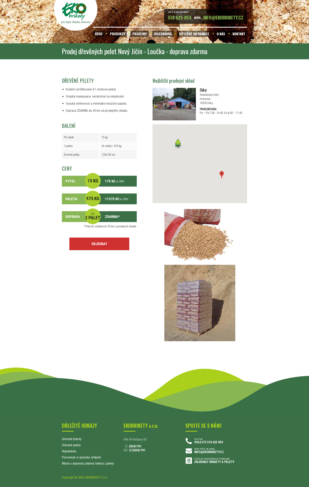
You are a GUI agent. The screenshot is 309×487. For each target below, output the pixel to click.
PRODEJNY (139, 33)
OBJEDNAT (99, 244)
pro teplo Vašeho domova (75, 22)
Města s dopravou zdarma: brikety (83, 463)
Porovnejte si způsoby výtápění (81, 457)
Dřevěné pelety (71, 445)
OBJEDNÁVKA (163, 33)
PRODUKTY (117, 33)
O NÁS (221, 33)
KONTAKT (239, 33)
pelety (110, 463)
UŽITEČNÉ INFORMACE (194, 33)
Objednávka (69, 451)
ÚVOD (98, 33)
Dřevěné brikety (72, 439)
